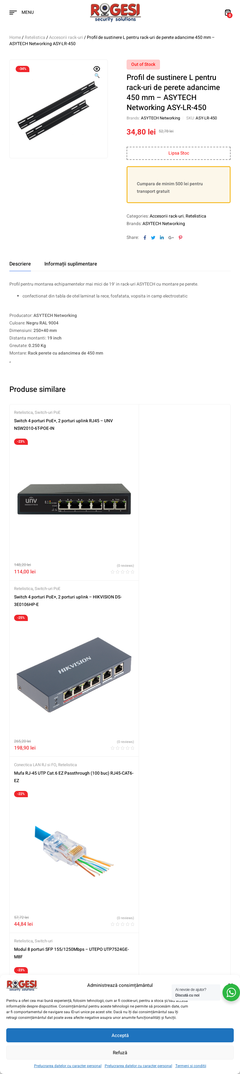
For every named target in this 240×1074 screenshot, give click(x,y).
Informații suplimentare (70, 264)
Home (15, 37)
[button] (97, 73)
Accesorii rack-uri (66, 37)
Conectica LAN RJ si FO (35, 569)
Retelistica (35, 37)
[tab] (20, 264)
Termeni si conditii (190, 1066)
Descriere (20, 264)
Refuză (120, 1052)
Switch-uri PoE (47, 412)
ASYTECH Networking (160, 118)
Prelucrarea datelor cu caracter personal (68, 1066)
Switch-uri (154, 569)
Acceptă (120, 1035)
